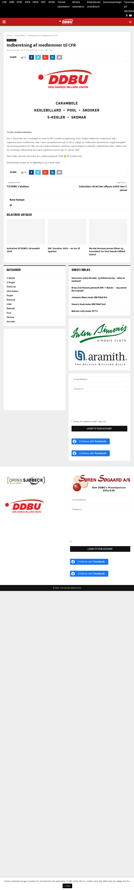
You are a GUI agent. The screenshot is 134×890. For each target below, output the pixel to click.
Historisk (11, 286)
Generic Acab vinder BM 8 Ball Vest (89, 304)
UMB (11, 2)
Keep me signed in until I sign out (89, 421)
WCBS (51, 2)
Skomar (10, 317)
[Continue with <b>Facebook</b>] (91, 441)
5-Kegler (11, 282)
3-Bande (11, 278)
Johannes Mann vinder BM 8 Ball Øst (89, 297)
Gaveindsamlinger (112, 2)
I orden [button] (67, 886)
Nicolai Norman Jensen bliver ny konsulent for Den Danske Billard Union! (107, 251)
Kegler (10, 295)
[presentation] (84, 407)
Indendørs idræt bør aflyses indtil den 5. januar (103, 188)
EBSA (35, 2)
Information (11, 40)
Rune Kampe (14, 50)
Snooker (11, 321)
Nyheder (11, 308)
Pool (9, 313)
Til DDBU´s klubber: (18, 186)
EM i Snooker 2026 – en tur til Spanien (64, 250)
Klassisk (11, 300)
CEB (4, 2)
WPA (27, 2)
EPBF (19, 2)
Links (9, 304)
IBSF (43, 2)
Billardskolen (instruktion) (94, 4)
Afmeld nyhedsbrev (78, 4)
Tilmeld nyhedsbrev (64, 4)
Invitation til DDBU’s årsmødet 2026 (23, 250)
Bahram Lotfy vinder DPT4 (85, 311)
